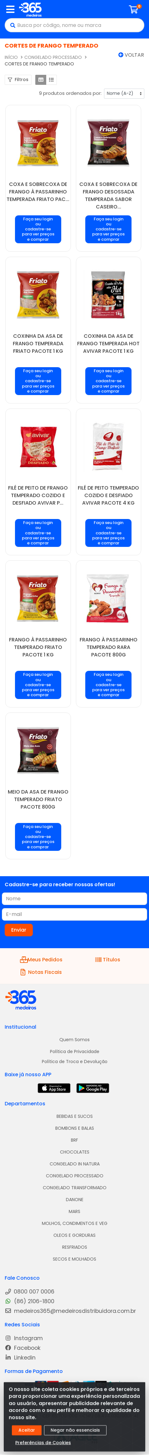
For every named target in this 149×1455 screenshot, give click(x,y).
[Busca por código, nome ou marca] (80, 25)
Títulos (107, 959)
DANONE (74, 1199)
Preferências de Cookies (43, 1446)
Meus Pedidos (41, 959)
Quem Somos (74, 1039)
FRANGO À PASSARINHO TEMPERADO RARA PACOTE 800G (108, 647)
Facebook (23, 1348)
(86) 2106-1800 (29, 1301)
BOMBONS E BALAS (74, 1128)
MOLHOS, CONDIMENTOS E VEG (74, 1223)
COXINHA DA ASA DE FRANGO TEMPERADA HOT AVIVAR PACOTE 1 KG (108, 343)
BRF (74, 1140)
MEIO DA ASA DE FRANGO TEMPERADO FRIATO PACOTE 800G (38, 799)
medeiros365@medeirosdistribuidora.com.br (70, 1311)
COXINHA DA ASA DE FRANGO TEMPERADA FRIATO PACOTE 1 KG (38, 343)
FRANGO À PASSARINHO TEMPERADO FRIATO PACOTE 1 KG (38, 647)
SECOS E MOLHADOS (74, 1259)
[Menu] (10, 9)
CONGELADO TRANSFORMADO (75, 1188)
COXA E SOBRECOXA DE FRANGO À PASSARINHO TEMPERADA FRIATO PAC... (38, 192)
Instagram (24, 1338)
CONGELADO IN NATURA (75, 1164)
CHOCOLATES (74, 1152)
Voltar (131, 55)
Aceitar (26, 1434)
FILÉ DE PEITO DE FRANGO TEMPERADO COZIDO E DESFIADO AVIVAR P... (38, 495)
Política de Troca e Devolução (74, 1061)
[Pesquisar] (11, 25)
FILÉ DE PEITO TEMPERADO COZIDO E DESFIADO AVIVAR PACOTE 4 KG (108, 495)
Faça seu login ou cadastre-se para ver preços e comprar (38, 229)
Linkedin (20, 1358)
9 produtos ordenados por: (70, 93)
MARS (74, 1211)
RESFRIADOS (74, 1247)
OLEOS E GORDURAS (74, 1235)
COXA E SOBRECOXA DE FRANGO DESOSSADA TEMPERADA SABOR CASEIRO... (108, 195)
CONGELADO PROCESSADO (74, 1176)
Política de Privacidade (74, 1051)
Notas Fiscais (41, 972)
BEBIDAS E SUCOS (75, 1116)
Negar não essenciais (75, 1434)
